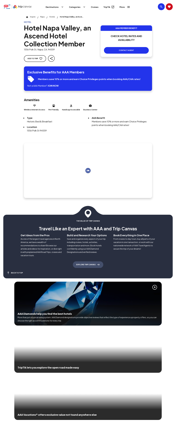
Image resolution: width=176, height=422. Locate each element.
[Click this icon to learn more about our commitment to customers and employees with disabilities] (7, 374)
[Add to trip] (88, 170)
